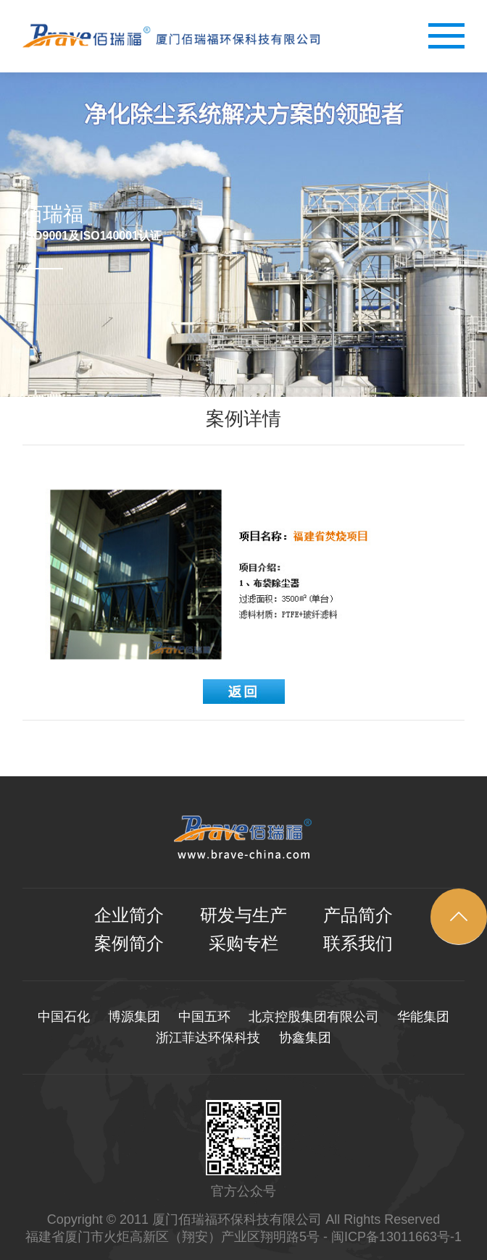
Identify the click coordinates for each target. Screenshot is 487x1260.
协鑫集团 (305, 1037)
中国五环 (204, 1016)
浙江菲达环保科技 (208, 1037)
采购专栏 (243, 943)
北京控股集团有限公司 (314, 1016)
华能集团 (423, 1016)
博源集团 (134, 1016)
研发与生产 (243, 915)
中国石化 (64, 1016)
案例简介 (129, 943)
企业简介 (129, 915)
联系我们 (358, 943)
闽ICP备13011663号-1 (396, 1237)
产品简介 (358, 915)
